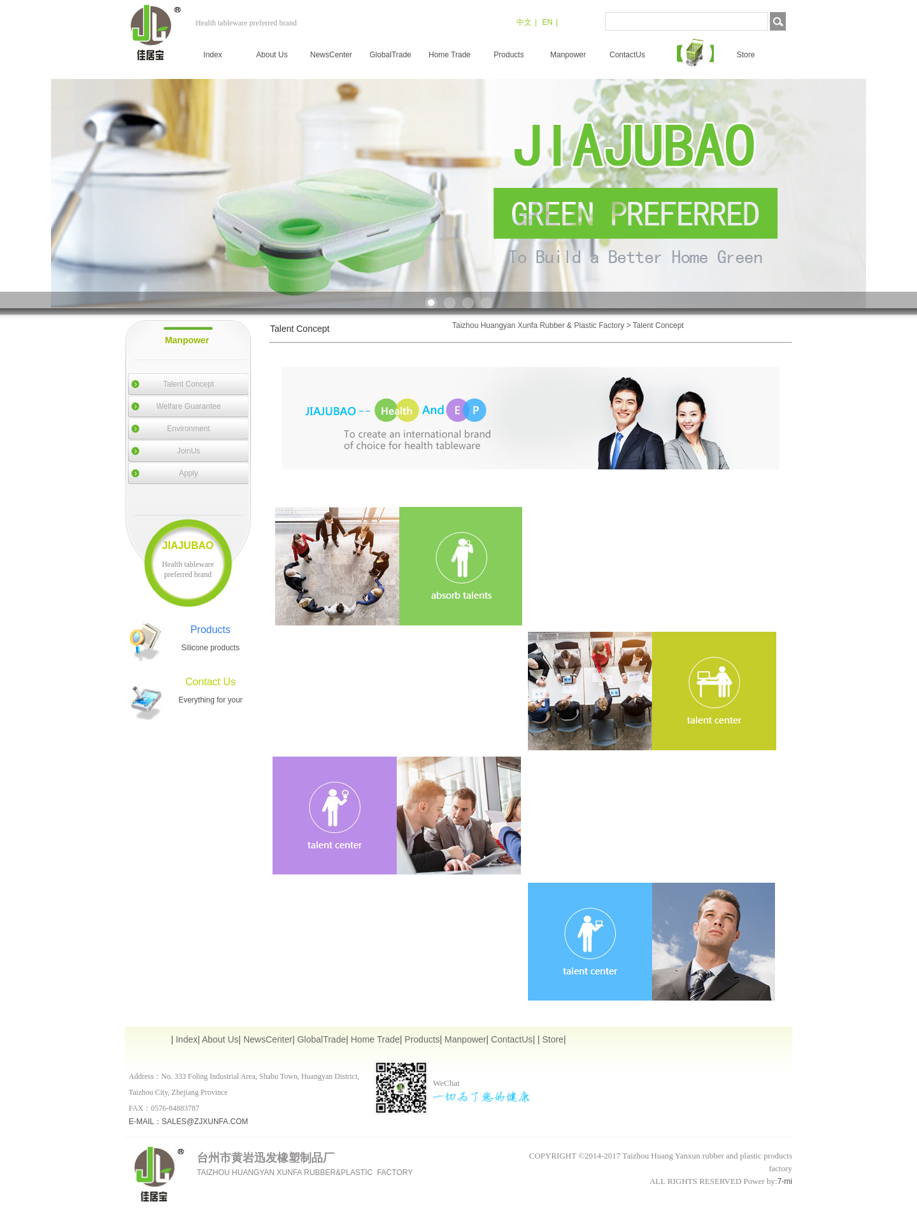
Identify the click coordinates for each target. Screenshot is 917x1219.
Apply (188, 473)
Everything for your (210, 699)
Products (508, 54)
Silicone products (210, 647)
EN (547, 22)
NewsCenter (331, 54)
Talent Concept (188, 384)
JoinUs (189, 450)
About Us (271, 54)
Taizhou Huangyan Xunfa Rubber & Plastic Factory (538, 325)
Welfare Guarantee (188, 406)
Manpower (568, 54)
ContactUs (627, 54)
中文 (524, 22)
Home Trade (450, 54)
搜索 (778, 21)
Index (212, 54)
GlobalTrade (390, 54)
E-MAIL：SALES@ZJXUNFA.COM (188, 1121)
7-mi (785, 1181)
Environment (188, 428)
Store (746, 54)
